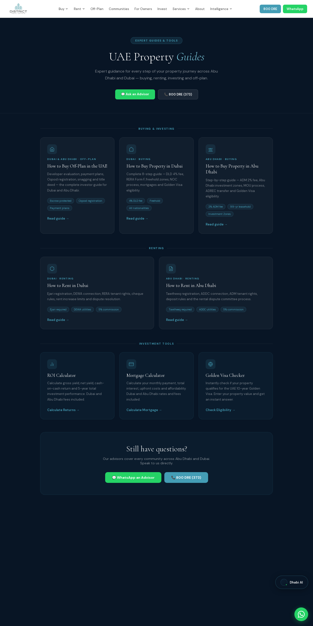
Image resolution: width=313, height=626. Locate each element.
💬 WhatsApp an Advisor (133, 477)
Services (181, 9)
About (200, 9)
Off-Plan (96, 9)
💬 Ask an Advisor (135, 94)
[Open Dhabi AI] (291, 582)
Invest (162, 9)
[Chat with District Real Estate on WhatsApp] (301, 614)
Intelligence (221, 9)
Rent (79, 9)
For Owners (143, 9)
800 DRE (270, 9)
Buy (63, 9)
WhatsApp (295, 9)
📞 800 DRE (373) (178, 94)
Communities (119, 9)
